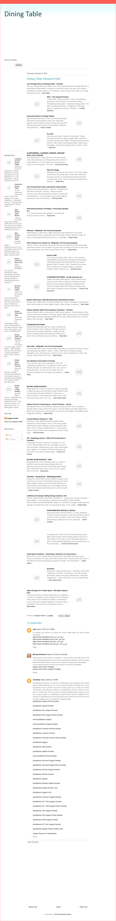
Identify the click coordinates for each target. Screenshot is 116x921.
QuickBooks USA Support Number (45, 811)
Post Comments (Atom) (63, 914)
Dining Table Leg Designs (18, 337)
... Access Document (60, 164)
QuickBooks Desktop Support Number (46, 783)
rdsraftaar (36, 680)
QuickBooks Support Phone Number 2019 (48, 829)
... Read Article (72, 237)
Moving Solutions (39, 654)
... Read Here (59, 181)
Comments (11, 439)
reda (34, 629)
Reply (35, 647)
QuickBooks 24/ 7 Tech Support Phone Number (50, 806)
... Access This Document (69, 544)
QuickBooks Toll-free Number (43, 774)
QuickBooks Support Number (43, 706)
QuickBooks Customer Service (44, 733)
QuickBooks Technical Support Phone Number (49, 765)
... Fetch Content (45, 127)
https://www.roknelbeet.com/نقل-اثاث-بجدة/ (48, 637)
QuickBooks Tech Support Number (45, 710)
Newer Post (33, 907)
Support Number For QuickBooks (45, 833)
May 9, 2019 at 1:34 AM (49, 680)
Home (58, 907)
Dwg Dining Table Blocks (17, 213)
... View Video (45, 93)
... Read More (43, 471)
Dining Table (23, 14)
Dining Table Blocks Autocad (18, 363)
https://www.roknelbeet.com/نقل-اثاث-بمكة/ (48, 641)
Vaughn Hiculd (12, 418)
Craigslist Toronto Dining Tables (18, 162)
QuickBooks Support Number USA (45, 788)
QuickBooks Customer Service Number (47, 729)
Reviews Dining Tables (18, 288)
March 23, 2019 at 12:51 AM (57, 654)
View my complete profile (13, 422)
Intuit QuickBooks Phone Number (45, 756)
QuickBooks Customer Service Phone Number (49, 738)
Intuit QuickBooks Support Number (45, 724)
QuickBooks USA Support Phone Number (48, 815)
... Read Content (33, 490)
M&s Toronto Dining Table (17, 236)
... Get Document (56, 198)
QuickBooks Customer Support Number (47, 797)
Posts (9, 435)
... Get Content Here (59, 398)
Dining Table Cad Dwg (18, 313)
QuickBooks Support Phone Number (46, 701)
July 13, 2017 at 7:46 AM (46, 629)
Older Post (83, 907)
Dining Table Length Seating (17, 388)
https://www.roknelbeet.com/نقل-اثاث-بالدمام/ (49, 639)
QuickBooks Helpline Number (43, 751)
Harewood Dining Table (18, 186)
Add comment (33, 842)
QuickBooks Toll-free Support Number (46, 770)
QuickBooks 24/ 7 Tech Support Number (47, 801)
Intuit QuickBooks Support (42, 719)
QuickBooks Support (40, 742)
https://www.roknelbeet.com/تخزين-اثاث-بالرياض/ (50, 644)
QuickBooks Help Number (42, 747)
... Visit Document (37, 433)
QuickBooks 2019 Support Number (45, 820)
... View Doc (51, 147)
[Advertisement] (58, 38)
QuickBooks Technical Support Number (47, 760)
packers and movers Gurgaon (43, 667)
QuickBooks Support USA (42, 792)
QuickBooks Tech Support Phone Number (48, 715)
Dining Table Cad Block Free (18, 260)
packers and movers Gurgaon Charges (47, 669)
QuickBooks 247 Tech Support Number (47, 824)
